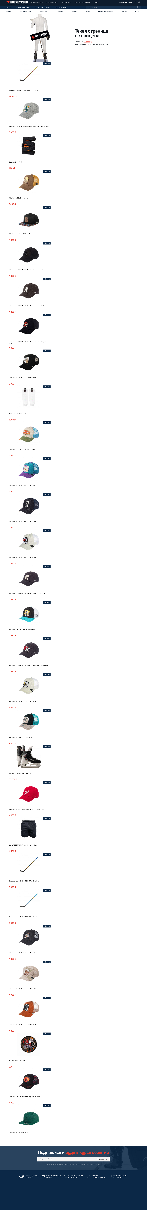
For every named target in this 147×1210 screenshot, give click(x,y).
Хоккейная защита (22, 7)
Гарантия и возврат (52, 2)
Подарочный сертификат (82, 2)
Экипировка (43, 11)
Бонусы (96, 2)
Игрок (8, 7)
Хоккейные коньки (25, 11)
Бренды (124, 11)
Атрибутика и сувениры (105, 11)
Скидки (137, 11)
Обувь (88, 11)
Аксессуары (59, 11)
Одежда (74, 11)
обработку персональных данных (90, 1164)
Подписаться (102, 1159)
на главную (88, 42)
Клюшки (8, 11)
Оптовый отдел (66, 2)
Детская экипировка (42, 7)
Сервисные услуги (61, 7)
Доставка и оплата (37, 2)
